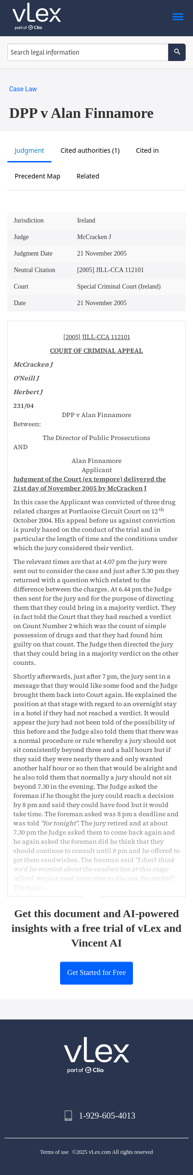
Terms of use (54, 1152)
